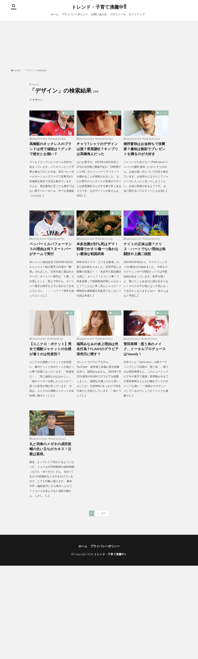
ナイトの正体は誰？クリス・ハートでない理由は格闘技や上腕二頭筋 (145, 249)
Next (103, 513)
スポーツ (69, 213)
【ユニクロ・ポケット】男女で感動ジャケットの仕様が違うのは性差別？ (50, 349)
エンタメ (69, 113)
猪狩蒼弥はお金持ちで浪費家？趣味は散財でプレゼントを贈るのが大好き (144, 149)
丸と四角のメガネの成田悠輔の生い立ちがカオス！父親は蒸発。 (50, 449)
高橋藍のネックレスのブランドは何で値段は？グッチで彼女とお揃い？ (50, 149)
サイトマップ (136, 14)
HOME (17, 70)
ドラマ (117, 213)
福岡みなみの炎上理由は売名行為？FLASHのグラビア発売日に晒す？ (98, 349)
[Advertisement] (99, 43)
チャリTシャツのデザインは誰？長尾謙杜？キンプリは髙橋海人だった (97, 149)
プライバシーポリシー (75, 14)
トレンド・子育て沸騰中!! (99, 7)
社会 (71, 313)
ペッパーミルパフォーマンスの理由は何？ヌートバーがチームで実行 (50, 249)
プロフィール (118, 14)
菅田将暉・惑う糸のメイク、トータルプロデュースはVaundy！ (145, 349)
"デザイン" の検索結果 (35, 70)
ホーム (54, 14)
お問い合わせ (99, 14)
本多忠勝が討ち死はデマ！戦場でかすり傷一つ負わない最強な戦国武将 (97, 249)
